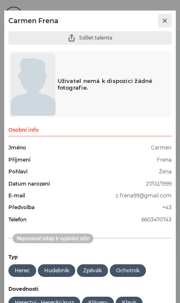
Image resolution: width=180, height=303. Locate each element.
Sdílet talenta (90, 38)
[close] (165, 20)
